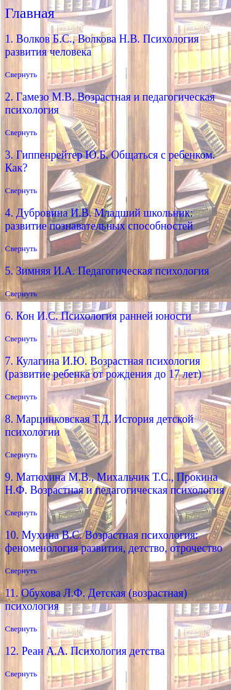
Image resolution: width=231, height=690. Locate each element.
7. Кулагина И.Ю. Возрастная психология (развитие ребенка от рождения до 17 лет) (103, 367)
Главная (30, 13)
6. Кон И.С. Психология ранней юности (98, 316)
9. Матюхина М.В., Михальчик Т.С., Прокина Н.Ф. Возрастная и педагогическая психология (114, 483)
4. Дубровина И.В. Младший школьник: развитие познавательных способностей (99, 219)
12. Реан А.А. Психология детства (84, 651)
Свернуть (21, 74)
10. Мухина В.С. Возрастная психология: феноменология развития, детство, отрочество (113, 541)
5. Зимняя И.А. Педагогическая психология (107, 271)
